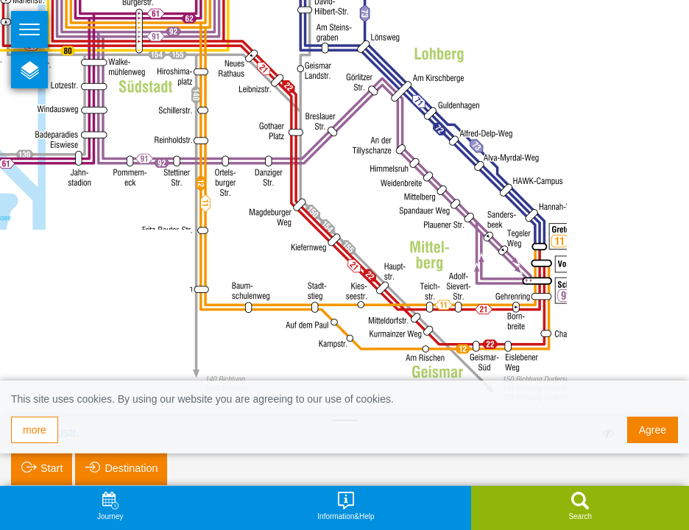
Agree (652, 430)
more (34, 430)
